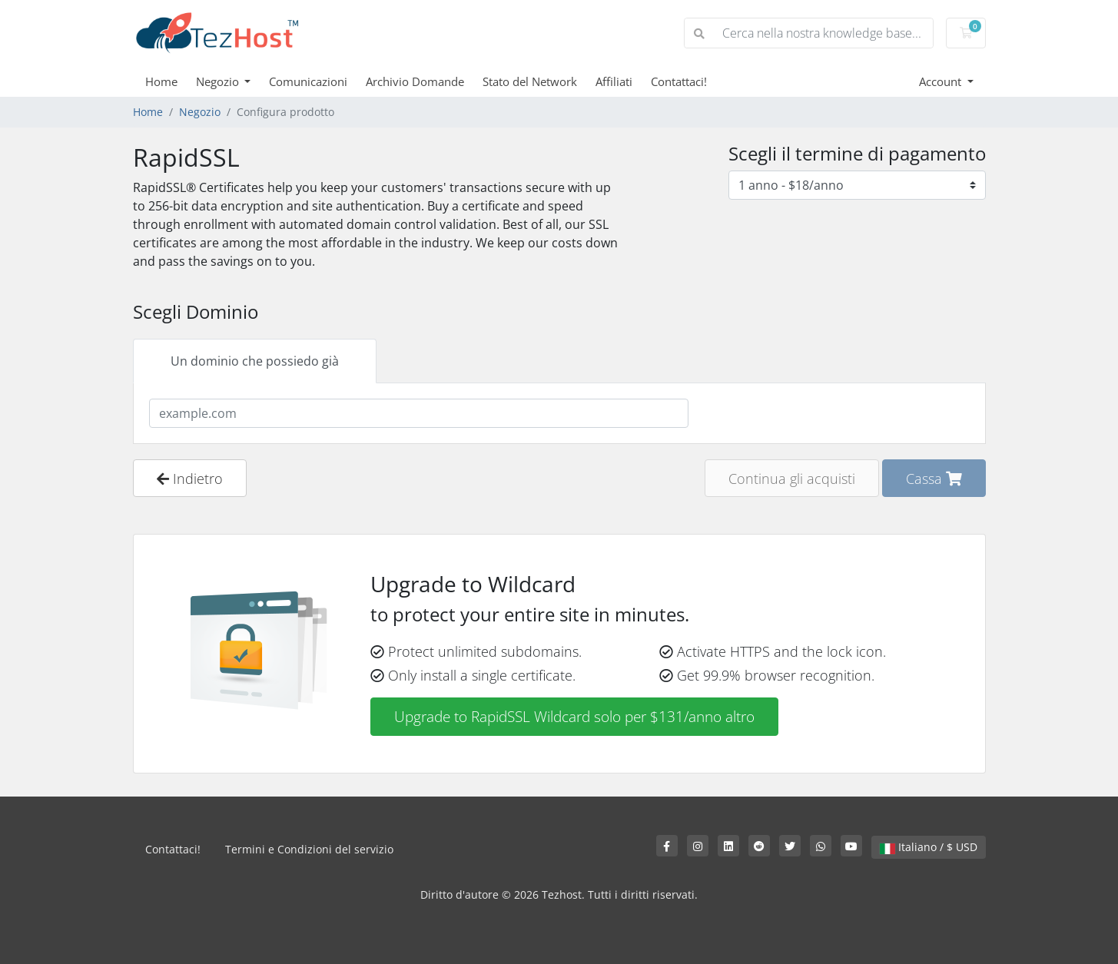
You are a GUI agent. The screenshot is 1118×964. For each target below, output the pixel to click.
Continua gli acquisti (791, 478)
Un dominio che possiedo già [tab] (255, 361)
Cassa (934, 478)
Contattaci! (679, 81)
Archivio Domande (415, 81)
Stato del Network (530, 81)
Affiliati (613, 81)
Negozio (219, 81)
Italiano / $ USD (928, 847)
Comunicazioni (308, 81)
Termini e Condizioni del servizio (309, 849)
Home (161, 81)
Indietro (190, 478)
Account (941, 81)
